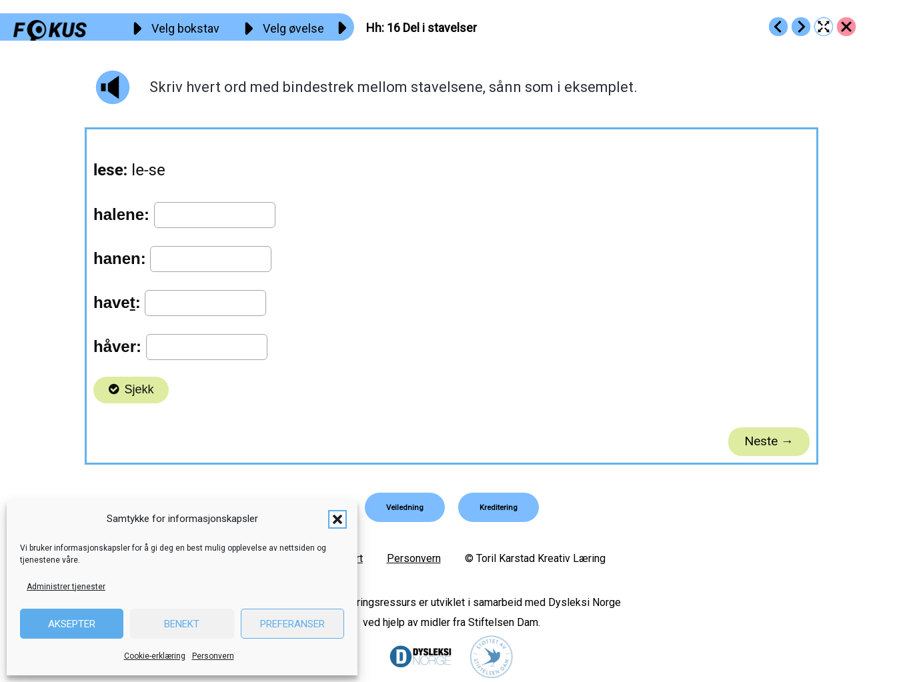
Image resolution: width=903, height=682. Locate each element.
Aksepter (71, 624)
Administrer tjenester (66, 586)
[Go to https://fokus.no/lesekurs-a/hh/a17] (801, 26)
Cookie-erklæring (154, 656)
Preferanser (292, 624)
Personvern (213, 656)
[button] (337, 519)
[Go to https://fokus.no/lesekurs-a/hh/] (846, 26)
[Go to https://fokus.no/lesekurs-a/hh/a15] (778, 26)
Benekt (181, 624)
